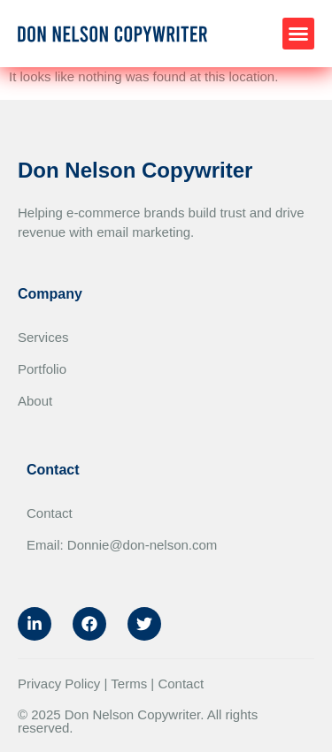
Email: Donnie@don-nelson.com (122, 544)
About (35, 400)
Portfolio (42, 368)
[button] (298, 33)
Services (43, 337)
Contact (50, 512)
